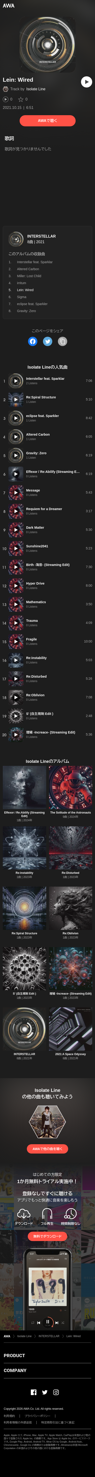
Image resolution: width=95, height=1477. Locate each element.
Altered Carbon (28, 269)
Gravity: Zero (26, 311)
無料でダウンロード (47, 1236)
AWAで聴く (47, 121)
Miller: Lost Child (29, 276)
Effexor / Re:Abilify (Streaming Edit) (24, 814)
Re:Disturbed (70, 873)
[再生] (86, 81)
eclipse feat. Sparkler (32, 304)
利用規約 (9, 1416)
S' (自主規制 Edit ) (24, 993)
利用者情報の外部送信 (18, 1422)
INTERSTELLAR (41, 236)
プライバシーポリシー (37, 1416)
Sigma (21, 297)
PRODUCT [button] (14, 1355)
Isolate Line (36, 89)
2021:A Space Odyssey (70, 1054)
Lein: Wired (74, 1336)
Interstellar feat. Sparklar (35, 262)
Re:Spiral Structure (24, 933)
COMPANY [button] (15, 1370)
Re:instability (24, 873)
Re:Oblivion (70, 933)
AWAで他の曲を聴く (47, 1149)
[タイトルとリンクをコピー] (62, 341)
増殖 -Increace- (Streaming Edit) (70, 993)
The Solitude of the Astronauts (70, 812)
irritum (21, 283)
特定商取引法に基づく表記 (57, 1422)
